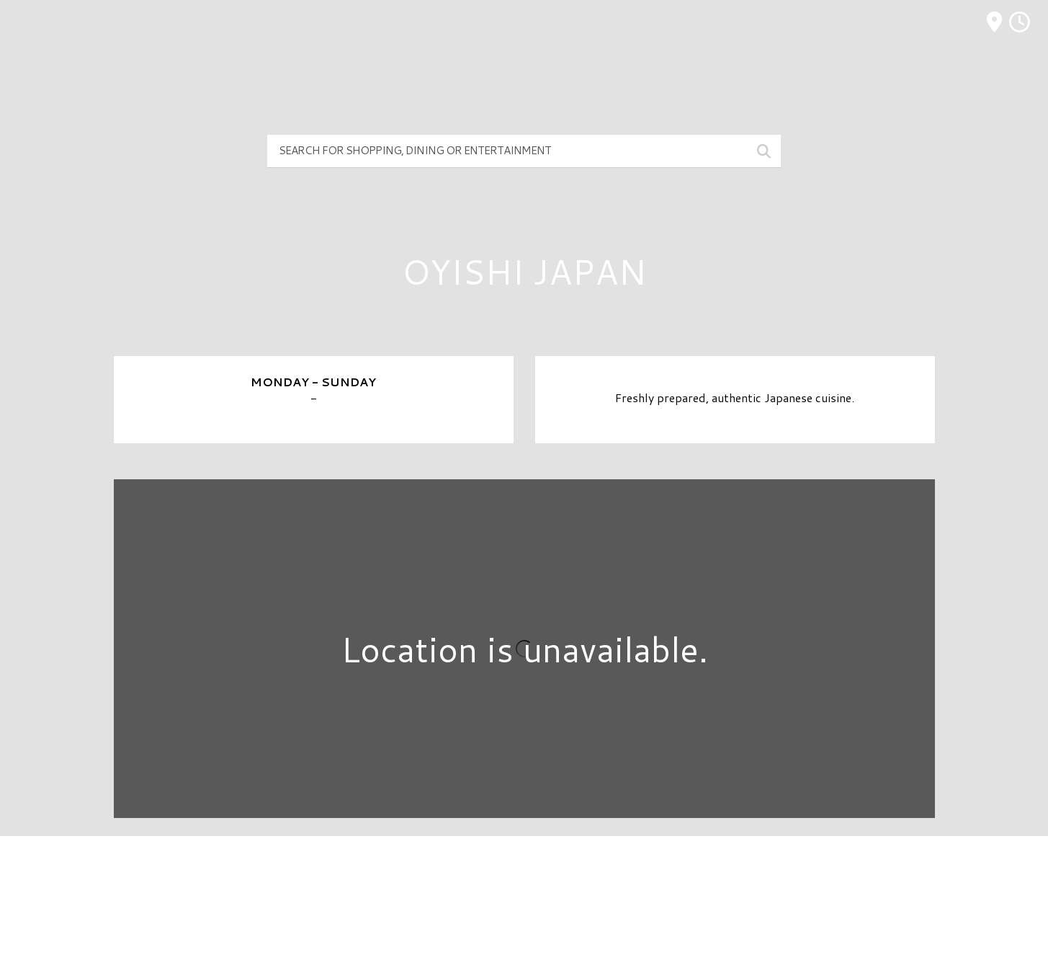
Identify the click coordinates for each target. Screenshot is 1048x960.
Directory (524, 871)
